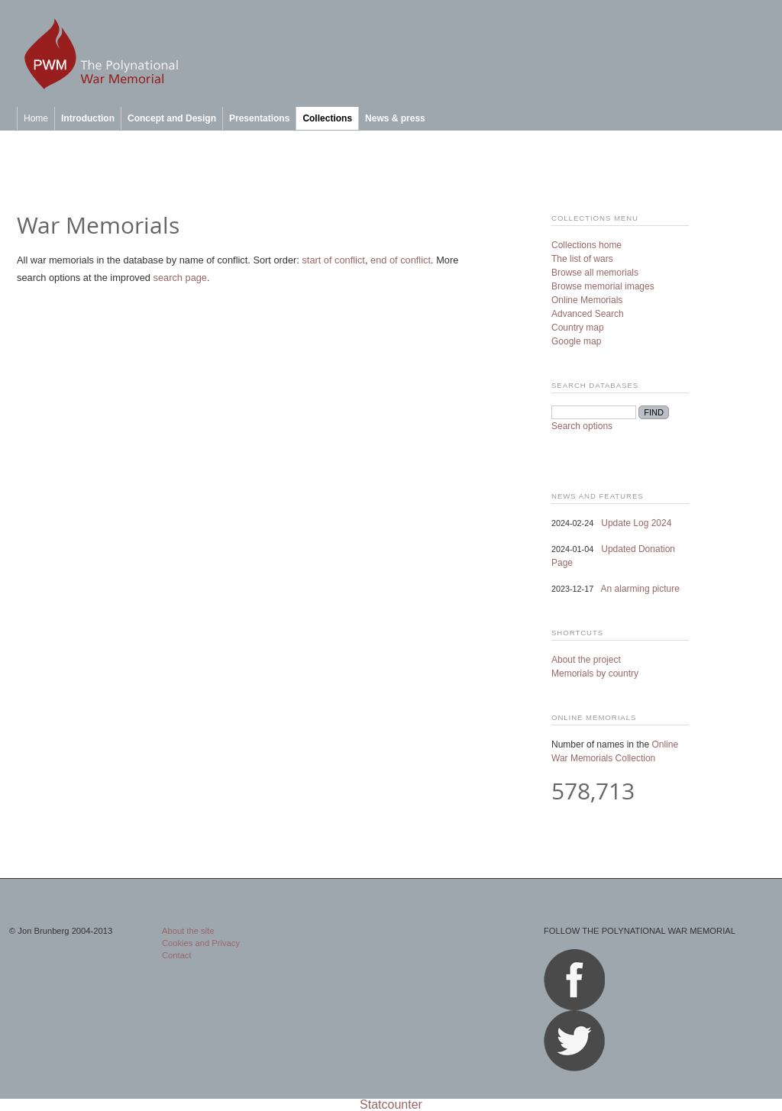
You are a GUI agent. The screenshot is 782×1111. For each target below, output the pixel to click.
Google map (576, 341)
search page (180, 277)
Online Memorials (586, 300)
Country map (577, 327)
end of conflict (400, 260)
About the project (586, 659)
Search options (581, 426)
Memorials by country (594, 673)
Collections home (586, 245)
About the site (188, 930)
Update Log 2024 (636, 523)
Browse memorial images (602, 286)
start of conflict (333, 260)
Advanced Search (587, 313)
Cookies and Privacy (201, 943)
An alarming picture (640, 588)
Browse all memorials (594, 272)
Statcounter (391, 1104)
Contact (177, 955)
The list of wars (582, 259)
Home (36, 118)
